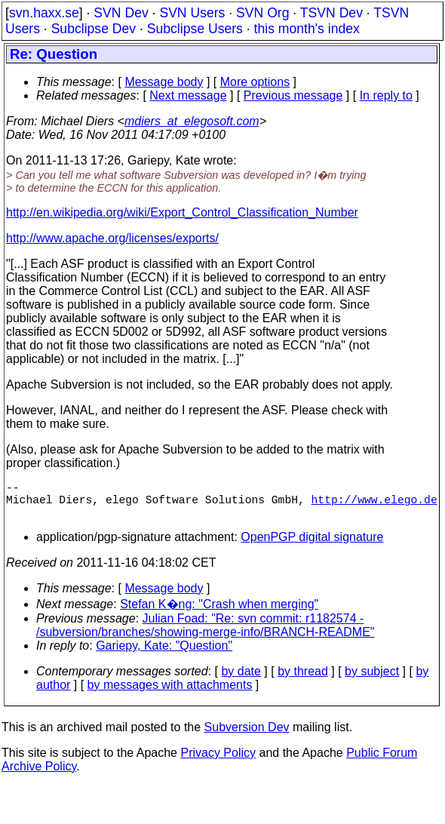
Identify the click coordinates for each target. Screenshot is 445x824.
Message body (163, 81)
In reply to (386, 95)
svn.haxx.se (44, 12)
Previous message (293, 95)
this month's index (307, 28)
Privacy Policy (218, 761)
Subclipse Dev (93, 28)
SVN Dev (121, 12)
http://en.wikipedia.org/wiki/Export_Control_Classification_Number (182, 212)
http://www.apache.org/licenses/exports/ (112, 238)
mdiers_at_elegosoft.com (191, 121)
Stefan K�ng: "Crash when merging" (219, 613)
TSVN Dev (331, 12)
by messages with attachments (170, 693)
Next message (187, 95)
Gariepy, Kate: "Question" (164, 654)
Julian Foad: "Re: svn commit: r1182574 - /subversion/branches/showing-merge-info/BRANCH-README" (205, 634)
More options (255, 81)
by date (240, 680)
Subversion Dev (247, 736)
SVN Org (262, 12)
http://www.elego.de (374, 504)
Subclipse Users (195, 28)
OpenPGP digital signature (312, 546)
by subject (372, 680)
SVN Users (192, 12)
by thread (303, 680)
